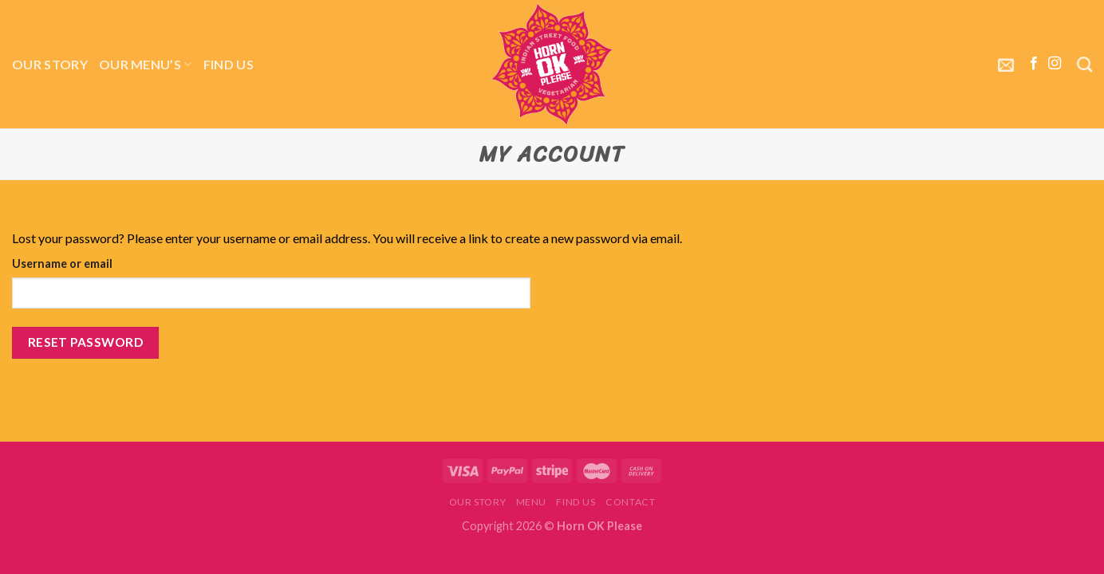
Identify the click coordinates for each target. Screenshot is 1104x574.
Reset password (86, 342)
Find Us (228, 64)
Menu (531, 502)
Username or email (62, 263)
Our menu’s (145, 65)
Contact (630, 502)
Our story (50, 64)
